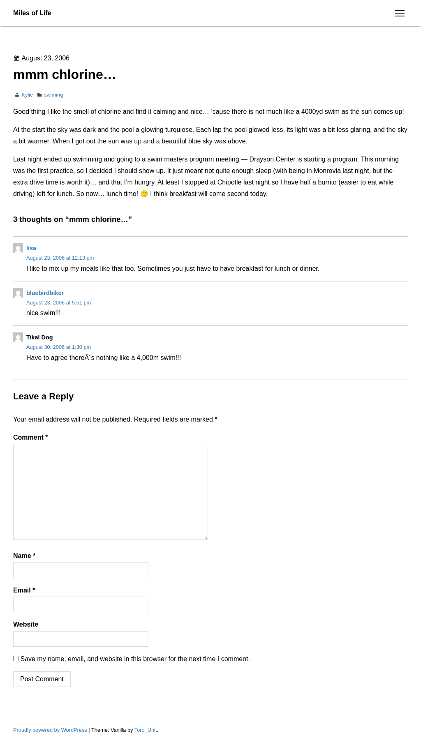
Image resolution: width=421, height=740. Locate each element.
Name (24, 555)
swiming (53, 95)
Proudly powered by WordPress (50, 730)
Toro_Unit (145, 730)
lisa (31, 248)
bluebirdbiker (45, 293)
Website (25, 624)
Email (24, 590)
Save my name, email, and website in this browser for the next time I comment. (135, 658)
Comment (30, 437)
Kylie (27, 95)
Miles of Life (32, 12)
